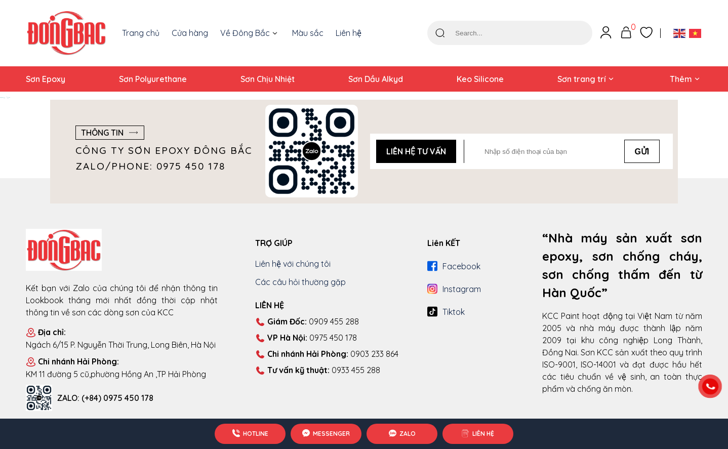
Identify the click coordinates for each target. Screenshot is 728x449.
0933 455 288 (317, 370)
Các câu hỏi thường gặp (300, 282)
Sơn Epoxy (45, 79)
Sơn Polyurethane (153, 79)
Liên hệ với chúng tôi (293, 264)
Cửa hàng (190, 33)
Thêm (681, 79)
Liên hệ (348, 33)
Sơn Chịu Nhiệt (267, 79)
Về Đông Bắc (245, 33)
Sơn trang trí (581, 79)
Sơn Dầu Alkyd (375, 79)
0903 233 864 (326, 354)
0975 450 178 (306, 338)
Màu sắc (307, 33)
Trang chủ (140, 33)
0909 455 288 (307, 322)
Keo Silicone (480, 79)
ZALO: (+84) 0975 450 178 (105, 398)
